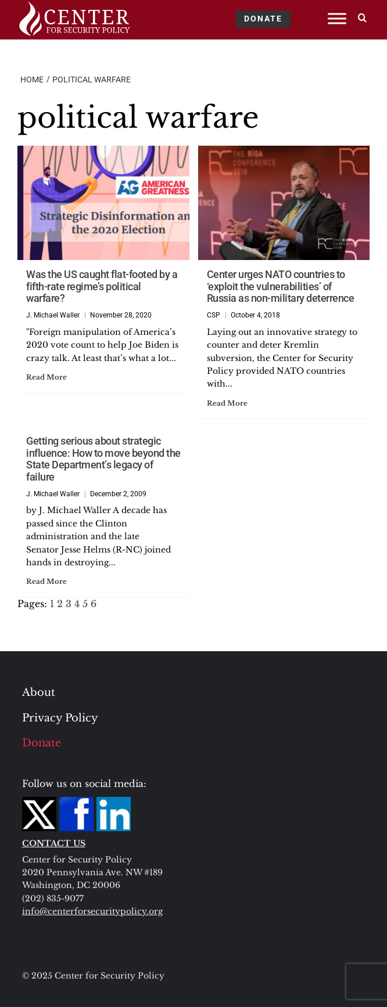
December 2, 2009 (118, 494)
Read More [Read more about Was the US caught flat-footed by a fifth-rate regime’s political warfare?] (46, 377)
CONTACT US (53, 843)
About (38, 692)
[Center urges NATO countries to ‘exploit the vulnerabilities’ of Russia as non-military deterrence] (284, 203)
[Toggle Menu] (337, 18)
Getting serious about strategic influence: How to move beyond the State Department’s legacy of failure (103, 459)
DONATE (263, 18)
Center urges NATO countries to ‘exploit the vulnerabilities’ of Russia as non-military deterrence (280, 286)
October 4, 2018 (255, 315)
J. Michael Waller (53, 315)
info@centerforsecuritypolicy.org (92, 911)
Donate (41, 743)
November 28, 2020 (121, 315)
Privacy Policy (60, 718)
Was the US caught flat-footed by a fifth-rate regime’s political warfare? (101, 286)
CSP (213, 315)
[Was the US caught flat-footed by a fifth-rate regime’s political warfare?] (103, 203)
